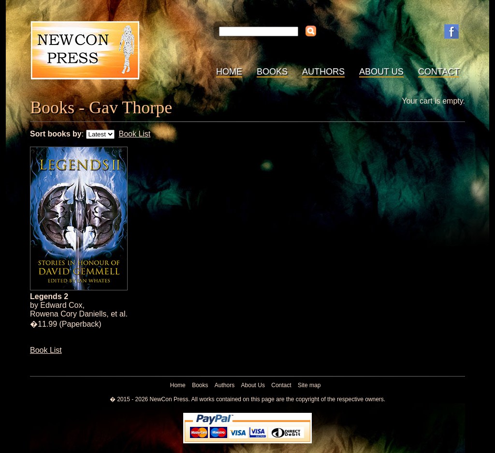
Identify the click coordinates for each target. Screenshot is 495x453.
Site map (309, 385)
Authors (323, 71)
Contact (439, 71)
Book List (134, 134)
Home (229, 71)
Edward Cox (61, 305)
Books (272, 71)
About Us (381, 71)
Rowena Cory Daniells (68, 314)
